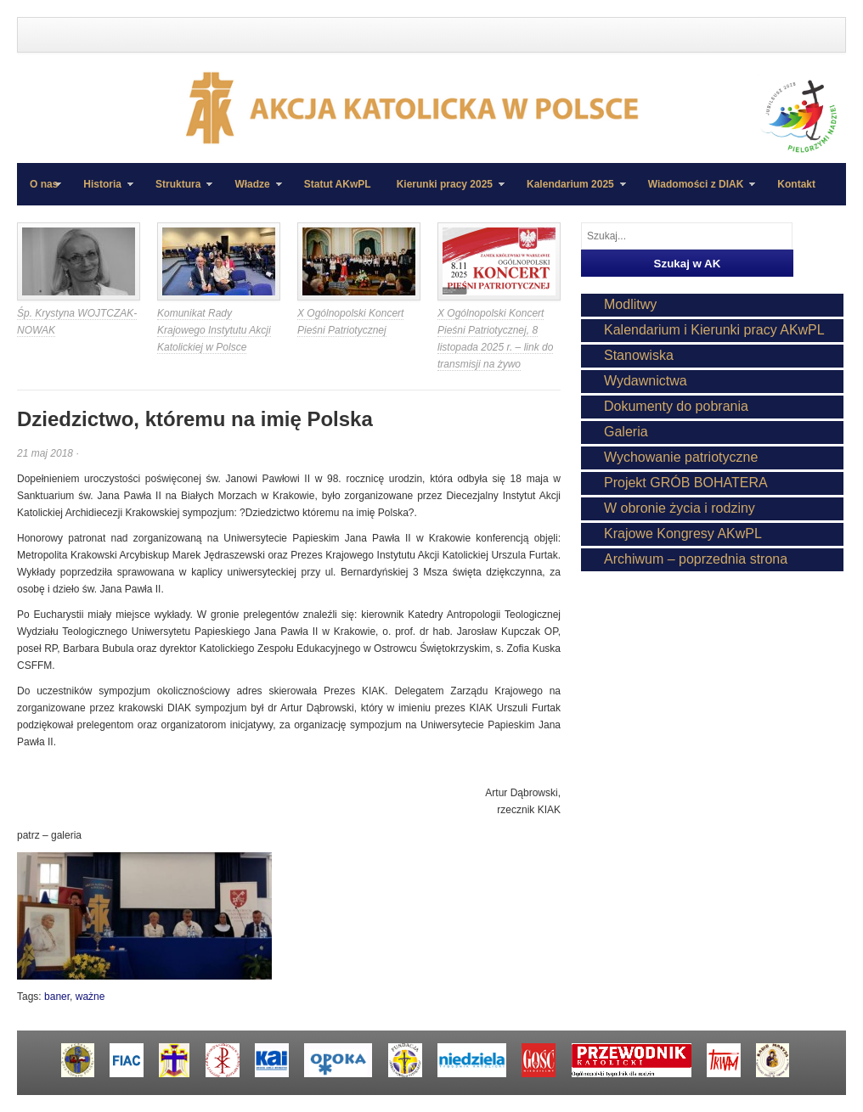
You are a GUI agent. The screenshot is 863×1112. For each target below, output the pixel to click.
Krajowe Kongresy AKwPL (683, 533)
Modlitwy (630, 304)
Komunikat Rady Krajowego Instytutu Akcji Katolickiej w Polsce (214, 330)
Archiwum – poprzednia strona (695, 559)
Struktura (177, 191)
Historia (102, 191)
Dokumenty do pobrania (676, 406)
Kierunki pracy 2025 (444, 191)
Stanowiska (639, 355)
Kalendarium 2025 (570, 191)
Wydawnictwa (645, 380)
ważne (90, 996)
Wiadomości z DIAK (695, 191)
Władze (251, 191)
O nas (44, 184)
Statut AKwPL (337, 184)
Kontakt (796, 184)
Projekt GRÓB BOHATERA (686, 482)
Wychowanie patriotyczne (681, 457)
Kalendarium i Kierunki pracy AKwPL (714, 330)
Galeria (626, 431)
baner (57, 996)
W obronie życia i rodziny (679, 508)
